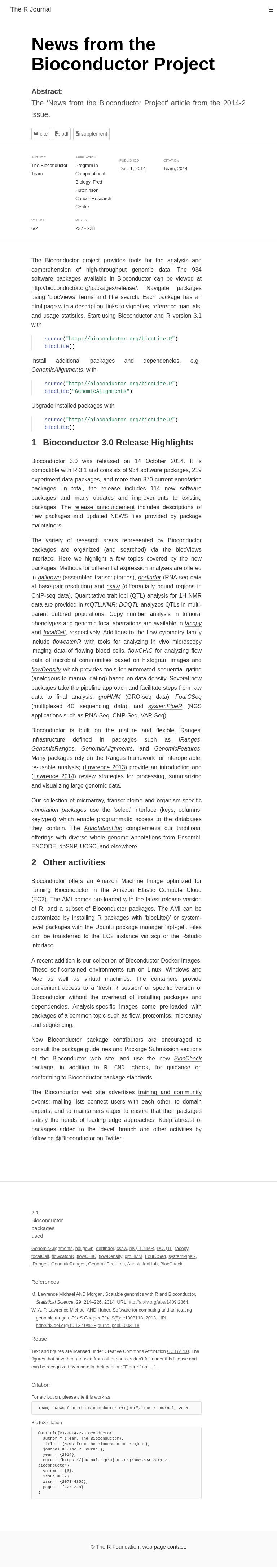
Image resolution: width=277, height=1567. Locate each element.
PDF (61, 134)
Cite (41, 134)
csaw (121, 1247)
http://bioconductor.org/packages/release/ (84, 288)
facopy (181, 1247)
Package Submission (151, 1049)
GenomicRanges (68, 1263)
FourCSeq (155, 1255)
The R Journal (30, 9)
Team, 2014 (175, 168)
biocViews (189, 550)
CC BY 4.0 (178, 1350)
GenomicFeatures (106, 1263)
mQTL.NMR (141, 1247)
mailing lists (68, 1101)
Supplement (91, 134)
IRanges (40, 1263)
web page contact (163, 1546)
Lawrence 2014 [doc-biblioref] (53, 776)
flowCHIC (86, 1255)
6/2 (34, 228)
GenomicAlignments (52, 1247)
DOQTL (164, 1247)
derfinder (105, 1247)
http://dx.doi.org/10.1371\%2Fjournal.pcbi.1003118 (88, 1324)
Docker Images (180, 960)
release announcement (104, 507)
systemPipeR (181, 1255)
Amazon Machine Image (130, 881)
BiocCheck (171, 1263)
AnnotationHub (142, 1263)
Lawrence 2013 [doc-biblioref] (105, 767)
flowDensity (110, 1255)
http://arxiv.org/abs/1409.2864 (157, 1301)
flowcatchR (63, 1255)
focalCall (40, 1255)
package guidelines (86, 1049)
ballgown (84, 1247)
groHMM (133, 1255)
